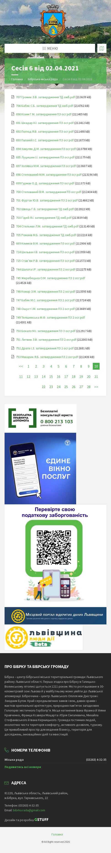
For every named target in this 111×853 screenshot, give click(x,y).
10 (96, 366)
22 (43, 386)
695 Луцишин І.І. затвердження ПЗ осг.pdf (45, 157)
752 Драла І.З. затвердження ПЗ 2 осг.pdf (45, 348)
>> (96, 386)
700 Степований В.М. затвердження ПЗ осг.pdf (48, 192)
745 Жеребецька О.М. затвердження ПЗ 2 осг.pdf (50, 278)
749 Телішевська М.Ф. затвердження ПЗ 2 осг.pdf (50, 317)
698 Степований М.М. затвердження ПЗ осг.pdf (49, 175)
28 (88, 386)
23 (51, 386)
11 (21, 376)
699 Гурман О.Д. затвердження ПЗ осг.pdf (45, 183)
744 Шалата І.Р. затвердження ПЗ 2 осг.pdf (45, 269)
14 (43, 376)
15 (51, 376)
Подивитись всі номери (23, 767)
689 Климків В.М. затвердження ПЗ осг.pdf (45, 243)
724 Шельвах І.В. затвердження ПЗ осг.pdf (45, 252)
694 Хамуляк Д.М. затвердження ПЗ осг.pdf (46, 149)
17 (66, 376)
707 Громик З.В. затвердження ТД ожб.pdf (45, 97)
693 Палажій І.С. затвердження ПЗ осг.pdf (45, 140)
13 (36, 376)
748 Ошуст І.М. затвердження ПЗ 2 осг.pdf (45, 309)
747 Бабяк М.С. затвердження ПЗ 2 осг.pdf (45, 300)
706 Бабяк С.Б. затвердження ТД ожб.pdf (44, 106)
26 (73, 386)
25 (66, 386)
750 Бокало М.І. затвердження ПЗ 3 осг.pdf (45, 331)
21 (96, 376)
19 (81, 376)
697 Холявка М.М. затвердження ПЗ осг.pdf (46, 166)
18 (73, 376)
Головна (17, 79)
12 (28, 376)
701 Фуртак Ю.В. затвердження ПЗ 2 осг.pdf (47, 200)
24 (58, 386)
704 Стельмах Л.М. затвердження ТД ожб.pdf (47, 226)
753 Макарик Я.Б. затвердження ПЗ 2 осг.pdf (47, 357)
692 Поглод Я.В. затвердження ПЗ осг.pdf (45, 131)
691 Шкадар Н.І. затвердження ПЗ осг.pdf (45, 123)
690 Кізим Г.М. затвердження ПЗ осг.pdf (44, 114)
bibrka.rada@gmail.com (29, 810)
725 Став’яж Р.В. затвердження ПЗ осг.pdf (45, 261)
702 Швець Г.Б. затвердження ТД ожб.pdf (45, 209)
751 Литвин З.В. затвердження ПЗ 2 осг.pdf (46, 340)
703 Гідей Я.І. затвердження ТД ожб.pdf (44, 218)
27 (81, 386)
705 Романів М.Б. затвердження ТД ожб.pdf (46, 235)
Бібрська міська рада (43, 79)
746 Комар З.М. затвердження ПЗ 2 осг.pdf (45, 291)
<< (21, 366)
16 (58, 376)
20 (88, 376)
